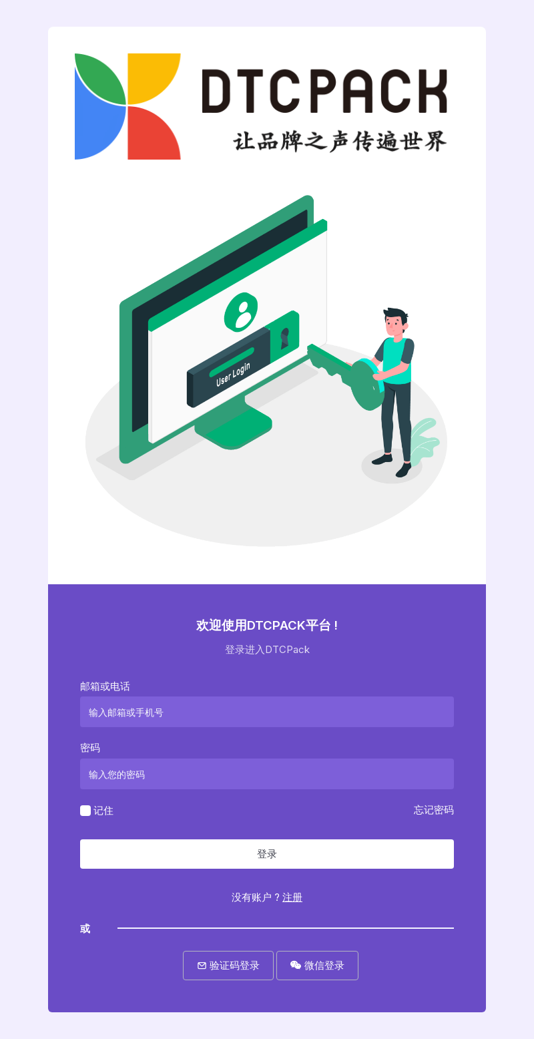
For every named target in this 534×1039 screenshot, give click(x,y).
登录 (267, 853)
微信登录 (317, 965)
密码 (90, 747)
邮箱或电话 (105, 686)
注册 (292, 897)
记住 (103, 809)
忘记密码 (434, 809)
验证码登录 (228, 965)
